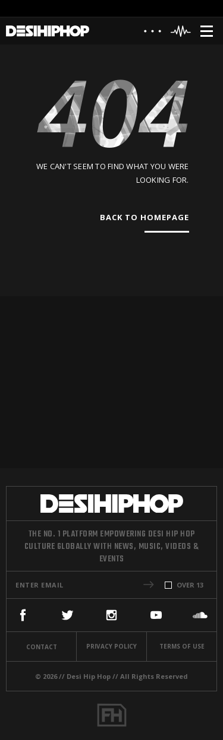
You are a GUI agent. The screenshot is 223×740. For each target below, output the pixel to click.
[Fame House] (112, 715)
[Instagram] (111, 615)
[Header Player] (181, 31)
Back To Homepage (144, 217)
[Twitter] (67, 615)
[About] (152, 34)
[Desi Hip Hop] (47, 31)
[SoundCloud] (200, 615)
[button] (148, 584)
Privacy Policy (111, 646)
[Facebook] (22, 615)
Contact (41, 647)
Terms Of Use (182, 646)
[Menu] (206, 31)
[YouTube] (156, 615)
